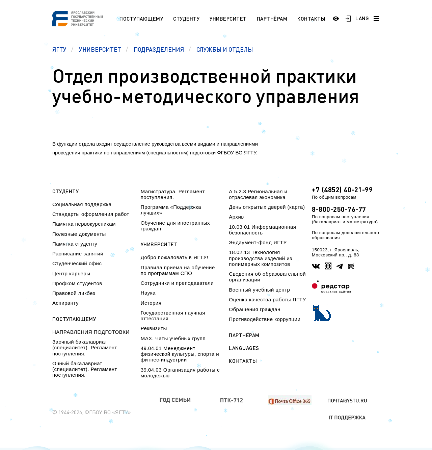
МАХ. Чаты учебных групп (173, 338)
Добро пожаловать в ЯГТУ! (175, 257)
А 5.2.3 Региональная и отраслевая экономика (258, 194)
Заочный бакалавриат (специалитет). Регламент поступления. (84, 347)
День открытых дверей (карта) (267, 207)
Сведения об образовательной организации (267, 276)
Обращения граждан (254, 309)
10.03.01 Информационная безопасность (262, 229)
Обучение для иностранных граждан (175, 225)
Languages (244, 348)
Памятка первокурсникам (84, 224)
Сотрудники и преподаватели (177, 283)
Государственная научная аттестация (173, 315)
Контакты (311, 19)
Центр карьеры (71, 273)
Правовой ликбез (73, 293)
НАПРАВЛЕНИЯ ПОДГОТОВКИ (91, 332)
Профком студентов (77, 283)
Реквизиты (154, 328)
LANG (362, 18)
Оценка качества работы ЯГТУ (267, 299)
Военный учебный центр (259, 290)
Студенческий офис (77, 263)
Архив (236, 217)
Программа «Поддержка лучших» (171, 210)
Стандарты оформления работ (90, 214)
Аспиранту (65, 303)
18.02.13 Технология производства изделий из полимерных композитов (260, 258)
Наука (148, 293)
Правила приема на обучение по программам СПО (178, 270)
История (151, 303)
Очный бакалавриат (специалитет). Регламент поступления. (84, 369)
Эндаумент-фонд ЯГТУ (258, 242)
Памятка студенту (74, 244)
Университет (228, 19)
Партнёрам (272, 19)
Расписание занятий (77, 253)
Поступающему (141, 19)
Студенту (186, 19)
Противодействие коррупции (264, 319)
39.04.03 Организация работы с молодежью (180, 372)
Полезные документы (79, 234)
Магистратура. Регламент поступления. (173, 194)
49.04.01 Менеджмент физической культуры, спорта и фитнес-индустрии (180, 354)
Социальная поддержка (82, 204)
